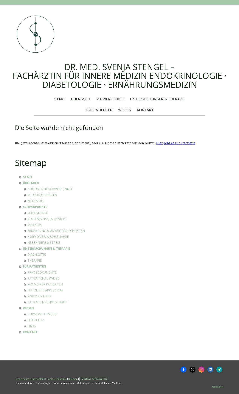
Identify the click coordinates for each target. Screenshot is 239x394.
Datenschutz (38, 378)
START (59, 99)
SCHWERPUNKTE (110, 99)
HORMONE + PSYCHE (42, 314)
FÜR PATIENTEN (99, 109)
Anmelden (217, 386)
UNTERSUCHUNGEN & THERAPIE (157, 99)
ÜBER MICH (80, 99)
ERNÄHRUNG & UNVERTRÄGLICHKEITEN (56, 231)
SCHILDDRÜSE (37, 213)
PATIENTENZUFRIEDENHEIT (47, 302)
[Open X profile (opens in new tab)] (192, 370)
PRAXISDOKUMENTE (42, 272)
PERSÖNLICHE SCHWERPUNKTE (50, 189)
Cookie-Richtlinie (56, 378)
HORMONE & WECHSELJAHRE (48, 237)
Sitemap (73, 378)
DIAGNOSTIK (36, 254)
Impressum (22, 378)
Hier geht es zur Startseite (175, 143)
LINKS (31, 326)
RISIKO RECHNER (39, 296)
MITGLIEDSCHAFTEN (42, 195)
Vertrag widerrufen (94, 378)
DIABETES (34, 225)
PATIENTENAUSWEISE (43, 278)
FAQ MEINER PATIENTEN (45, 284)
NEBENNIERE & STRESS (43, 243)
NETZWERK (35, 201)
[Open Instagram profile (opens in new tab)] (201, 370)
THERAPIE (34, 260)
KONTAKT (145, 109)
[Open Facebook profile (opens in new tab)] (184, 370)
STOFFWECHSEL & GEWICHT (47, 219)
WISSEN (124, 109)
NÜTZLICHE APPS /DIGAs (45, 290)
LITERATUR (35, 320)
